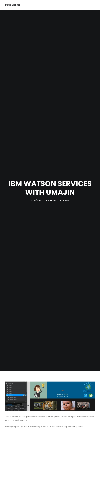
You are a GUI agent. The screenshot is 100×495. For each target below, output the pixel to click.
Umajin (52, 194)
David (66, 194)
